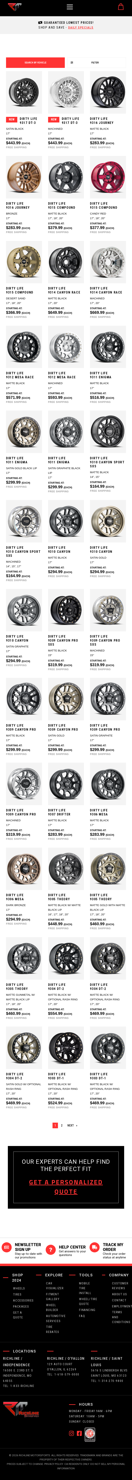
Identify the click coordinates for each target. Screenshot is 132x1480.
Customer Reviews (120, 1285)
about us (119, 1294)
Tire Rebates (52, 1329)
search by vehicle (35, 62)
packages (21, 1306)
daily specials (81, 27)
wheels (19, 1288)
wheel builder (52, 1307)
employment (120, 1306)
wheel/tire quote (87, 1301)
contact (119, 1300)
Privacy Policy (53, 1463)
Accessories (21, 1300)
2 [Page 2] (61, 1125)
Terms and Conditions (120, 1317)
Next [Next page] (73, 1125)
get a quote (18, 1314)
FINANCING (87, 1310)
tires (17, 1294)
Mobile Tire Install (85, 1288)
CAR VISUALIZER (54, 1285)
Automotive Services (54, 1318)
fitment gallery (52, 1296)
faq (82, 1316)
